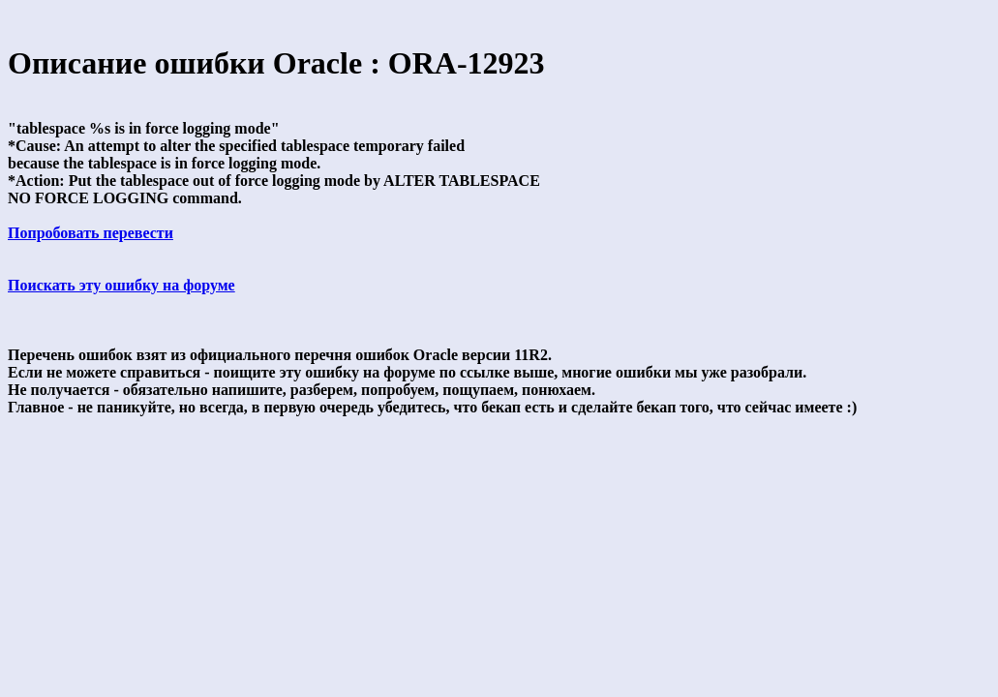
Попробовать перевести (90, 233)
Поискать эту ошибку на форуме (121, 285)
